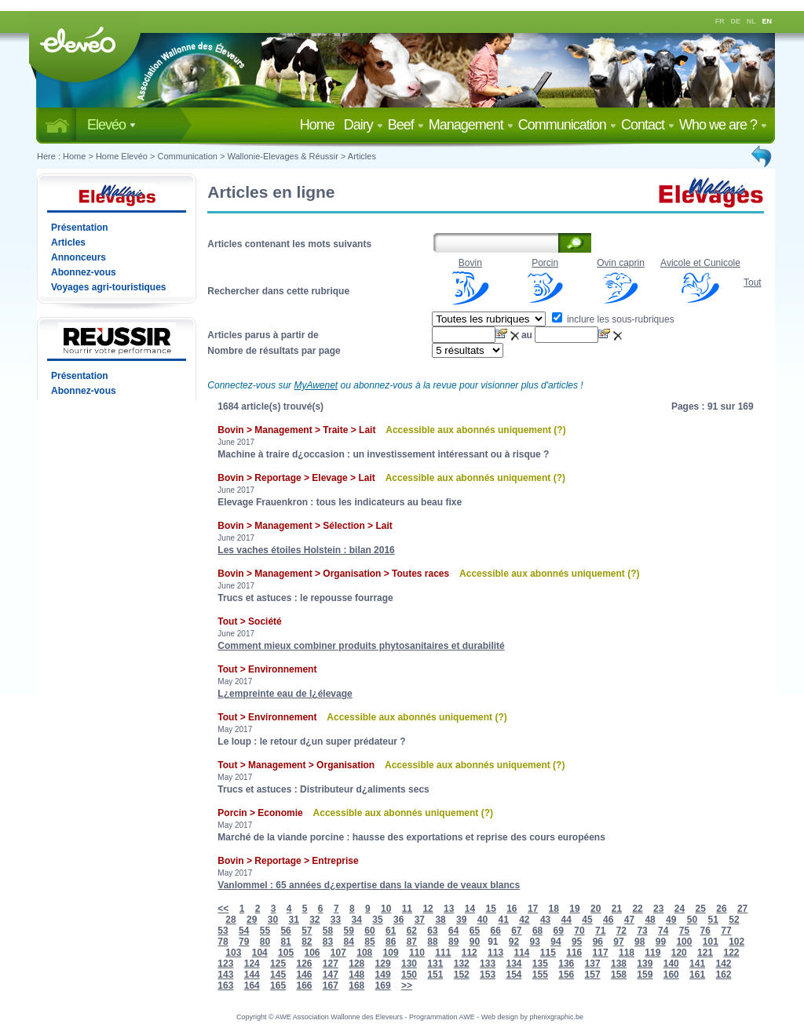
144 (252, 974)
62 (412, 930)
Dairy (363, 125)
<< (222, 908)
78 (222, 941)
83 (328, 941)
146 (304, 974)
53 (222, 930)
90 (475, 941)
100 (684, 941)
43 (545, 919)
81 (285, 941)
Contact (647, 125)
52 (734, 919)
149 (383, 974)
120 (679, 952)
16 (511, 908)
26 (721, 908)
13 (449, 908)
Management (471, 125)
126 (304, 963)
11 (407, 908)
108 (364, 952)
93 (535, 941)
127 (330, 963)
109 (391, 952)
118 (626, 952)
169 (383, 985)
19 (574, 908)
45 (587, 919)
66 (495, 930)
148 (356, 974)
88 (432, 941)
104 (260, 952)
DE (736, 21)
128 (356, 963)
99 (661, 941)
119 (652, 952)
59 (349, 930)
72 (621, 930)
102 (736, 941)
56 (285, 930)
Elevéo (111, 125)
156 (566, 974)
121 (705, 952)
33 (336, 919)
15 (490, 908)
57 (307, 930)
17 (533, 908)
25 (701, 908)
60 (369, 930)
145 (278, 974)
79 (244, 941)
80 (265, 941)
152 (462, 974)
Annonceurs (78, 257)
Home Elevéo (122, 156)
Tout (753, 282)
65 (475, 930)
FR (720, 21)
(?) (559, 430)
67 (516, 930)
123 (225, 963)
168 (356, 985)
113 (495, 952)
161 (697, 974)
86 (391, 941)
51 (713, 919)
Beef (406, 125)
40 (482, 919)
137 (593, 963)
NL (751, 21)
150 (409, 974)
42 (524, 919)
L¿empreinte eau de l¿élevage (284, 693)
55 (265, 930)
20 (595, 908)
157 (593, 974)
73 (642, 930)
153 (487, 974)
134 (513, 963)
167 (330, 985)
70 (579, 930)
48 (650, 919)
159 (644, 974)
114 (521, 952)
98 (639, 941)
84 (349, 941)
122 (731, 952)
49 (671, 919)
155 (540, 974)
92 (514, 941)
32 (314, 919)
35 (377, 919)
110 (417, 952)
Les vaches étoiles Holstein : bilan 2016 (305, 550)
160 (671, 974)
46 (608, 919)
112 (469, 952)
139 (644, 963)
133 (487, 963)
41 (503, 919)
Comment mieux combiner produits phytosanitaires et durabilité (360, 645)
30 (273, 919)
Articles (362, 156)
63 (432, 930)
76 (705, 930)
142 (723, 963)
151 (435, 974)
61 (391, 930)
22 (637, 908)
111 (443, 952)
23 (658, 908)
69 (559, 930)
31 (293, 919)
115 (548, 952)
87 (412, 941)
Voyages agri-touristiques (108, 287)
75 (684, 930)
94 (555, 941)
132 (462, 963)
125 (278, 963)
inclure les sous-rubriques (613, 319)
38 (440, 919)
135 (540, 963)
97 (618, 941)
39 (461, 919)
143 (225, 974)
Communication (567, 125)
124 (252, 963)
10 (386, 908)
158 (619, 974)
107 (338, 952)
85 (369, 941)
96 (598, 941)
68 (537, 930)
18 (554, 908)
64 (453, 930)
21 (617, 908)
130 (409, 963)
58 (328, 930)
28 (230, 919)
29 (252, 919)
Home (320, 125)
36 (398, 919)
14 (470, 908)
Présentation (79, 227)
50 (692, 919)
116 (574, 952)
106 (312, 952)
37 (420, 919)
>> (406, 985)
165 (278, 985)
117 (600, 952)
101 (710, 941)
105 (286, 952)
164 (252, 985)
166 (304, 985)
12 (427, 908)
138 (619, 963)
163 (225, 985)
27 (742, 908)
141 (697, 963)
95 (577, 941)
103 (233, 952)
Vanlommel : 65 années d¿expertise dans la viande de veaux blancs (368, 885)
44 (566, 919)
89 (453, 941)
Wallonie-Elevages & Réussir (282, 156)
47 (629, 919)
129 (383, 963)
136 (566, 963)
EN (767, 21)
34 (357, 919)
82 (307, 941)
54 (244, 930)
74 (663, 930)
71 (600, 930)
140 (671, 963)
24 (679, 908)
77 (726, 930)
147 (330, 974)
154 (513, 974)
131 (435, 963)
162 (723, 974)
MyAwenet (316, 385)
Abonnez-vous (83, 272)
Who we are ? (723, 125)
